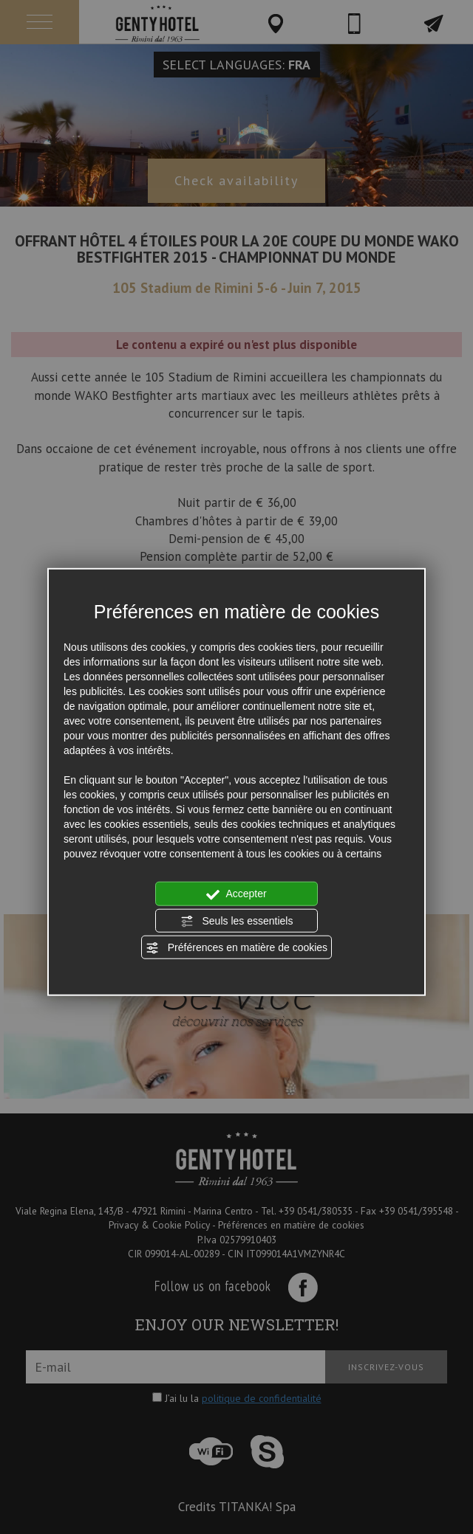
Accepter (236, 894)
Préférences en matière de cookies (236, 948)
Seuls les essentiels (236, 920)
